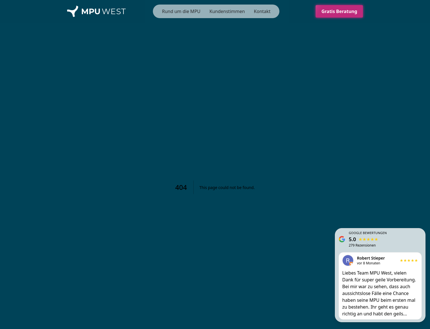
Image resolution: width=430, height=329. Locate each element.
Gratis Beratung (342, 11)
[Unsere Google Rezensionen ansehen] (380, 275)
